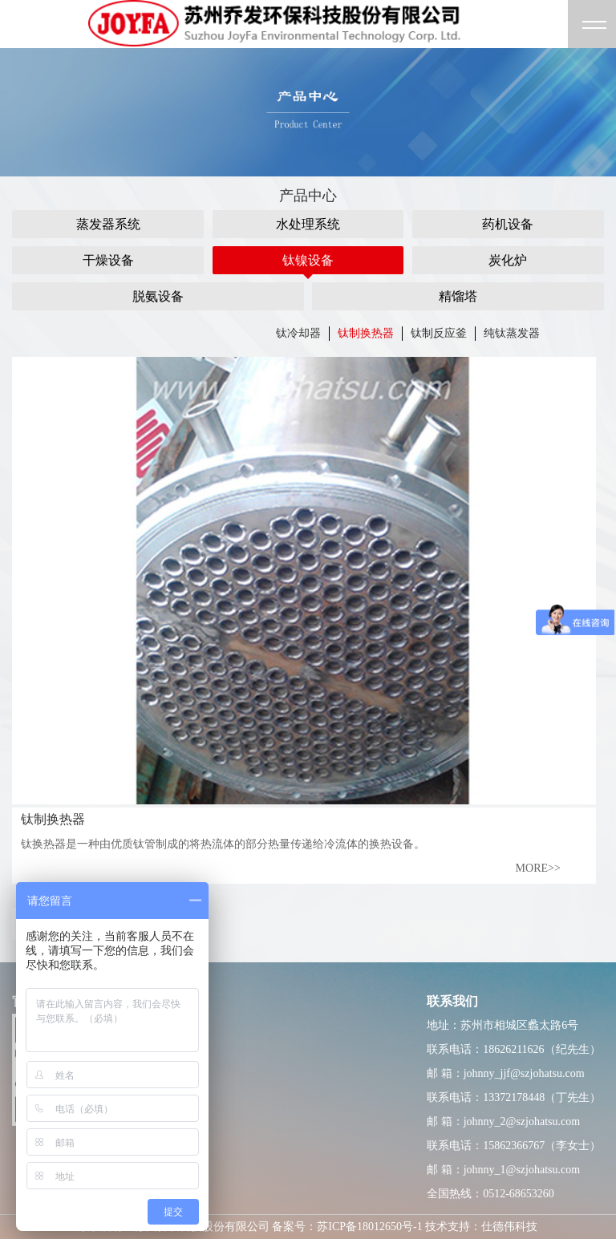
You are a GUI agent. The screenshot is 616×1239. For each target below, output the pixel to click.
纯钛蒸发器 (512, 333)
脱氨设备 (158, 296)
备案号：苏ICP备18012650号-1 (347, 1227)
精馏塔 (458, 296)
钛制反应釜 (439, 333)
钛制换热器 (366, 333)
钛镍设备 (308, 260)
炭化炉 (507, 260)
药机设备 (507, 224)
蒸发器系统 (108, 224)
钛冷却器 (298, 333)
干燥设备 (108, 260)
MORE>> (538, 868)
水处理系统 (308, 224)
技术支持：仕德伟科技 (481, 1227)
